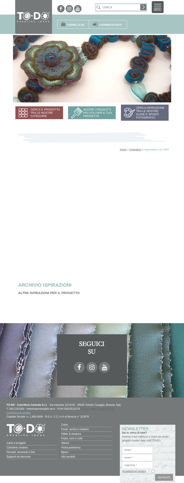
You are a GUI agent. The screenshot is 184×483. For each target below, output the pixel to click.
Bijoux (64, 452)
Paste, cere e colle (72, 438)
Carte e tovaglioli (16, 443)
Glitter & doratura (71, 433)
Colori (64, 424)
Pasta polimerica (70, 447)
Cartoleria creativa (17, 447)
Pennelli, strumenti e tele (21, 452)
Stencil (65, 443)
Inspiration (135, 149)
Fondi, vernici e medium (75, 429)
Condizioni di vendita (19, 412)
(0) (75, 24)
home (123, 149)
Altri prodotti (68, 456)
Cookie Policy (105, 408)
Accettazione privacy (134, 471)
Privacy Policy (89, 408)
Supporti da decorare (19, 456)
